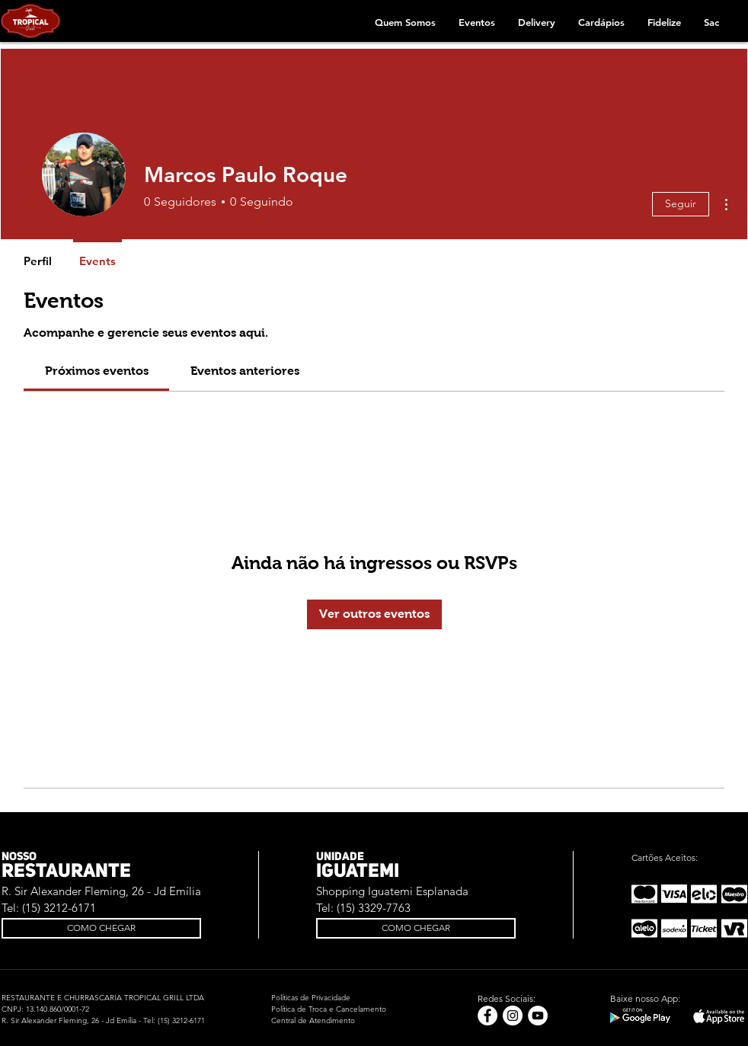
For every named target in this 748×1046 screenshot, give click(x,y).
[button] (405, 22)
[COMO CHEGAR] (101, 928)
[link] (97, 370)
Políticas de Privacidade (310, 998)
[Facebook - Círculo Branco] (487, 1015)
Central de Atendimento (313, 1020)
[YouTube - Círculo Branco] (538, 1015)
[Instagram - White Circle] (513, 1015)
